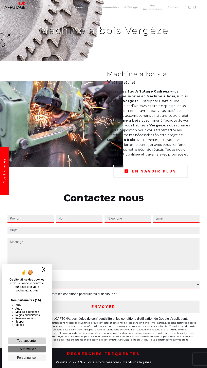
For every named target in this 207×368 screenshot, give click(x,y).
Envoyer (103, 306)
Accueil (37, 6)
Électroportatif (78, 6)
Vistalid (66, 362)
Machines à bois (55, 7)
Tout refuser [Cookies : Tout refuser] (27, 349)
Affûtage (131, 6)
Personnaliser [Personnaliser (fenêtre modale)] (27, 358)
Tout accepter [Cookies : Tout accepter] (27, 341)
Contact (173, 6)
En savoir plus (150, 171)
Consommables (107, 6)
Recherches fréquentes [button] (103, 354)
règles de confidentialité (94, 319)
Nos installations (152, 7)
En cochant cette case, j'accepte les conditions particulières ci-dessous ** (64, 294)
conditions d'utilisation (137, 319)
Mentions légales (136, 362)
